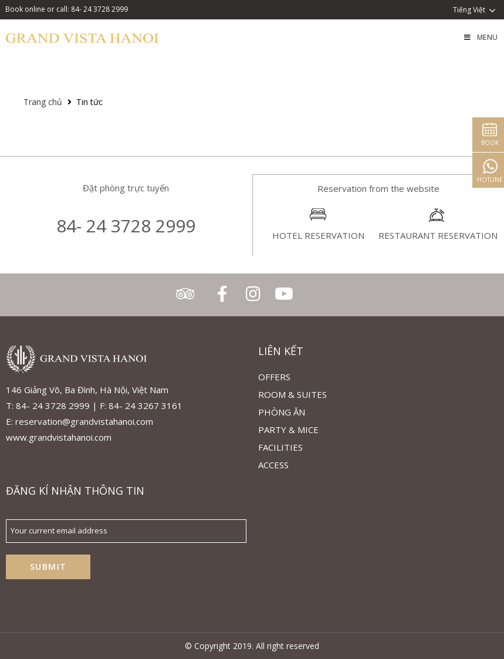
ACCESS (273, 465)
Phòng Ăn (281, 412)
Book (486, 142)
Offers (274, 377)
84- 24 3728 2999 (125, 226)
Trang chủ (42, 101)
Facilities (280, 447)
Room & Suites (292, 394)
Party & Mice (288, 429)
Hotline (486, 179)
